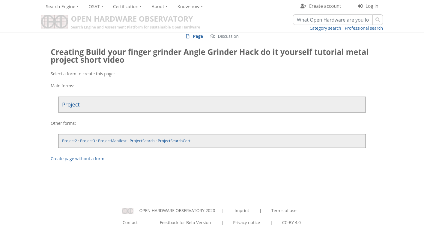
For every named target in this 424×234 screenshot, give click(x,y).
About (157, 6)
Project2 (69, 140)
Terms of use (283, 210)
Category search (325, 28)
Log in (372, 6)
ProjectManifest (112, 140)
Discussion (228, 36)
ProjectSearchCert (174, 140)
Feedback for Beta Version (185, 222)
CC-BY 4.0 (291, 222)
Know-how (188, 6)
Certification (126, 6)
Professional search (364, 28)
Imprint (242, 210)
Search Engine (60, 6)
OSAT (94, 6)
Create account (325, 6)
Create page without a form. (78, 158)
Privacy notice (246, 222)
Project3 (87, 140)
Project (71, 104)
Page (198, 36)
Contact (130, 222)
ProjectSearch (142, 140)
